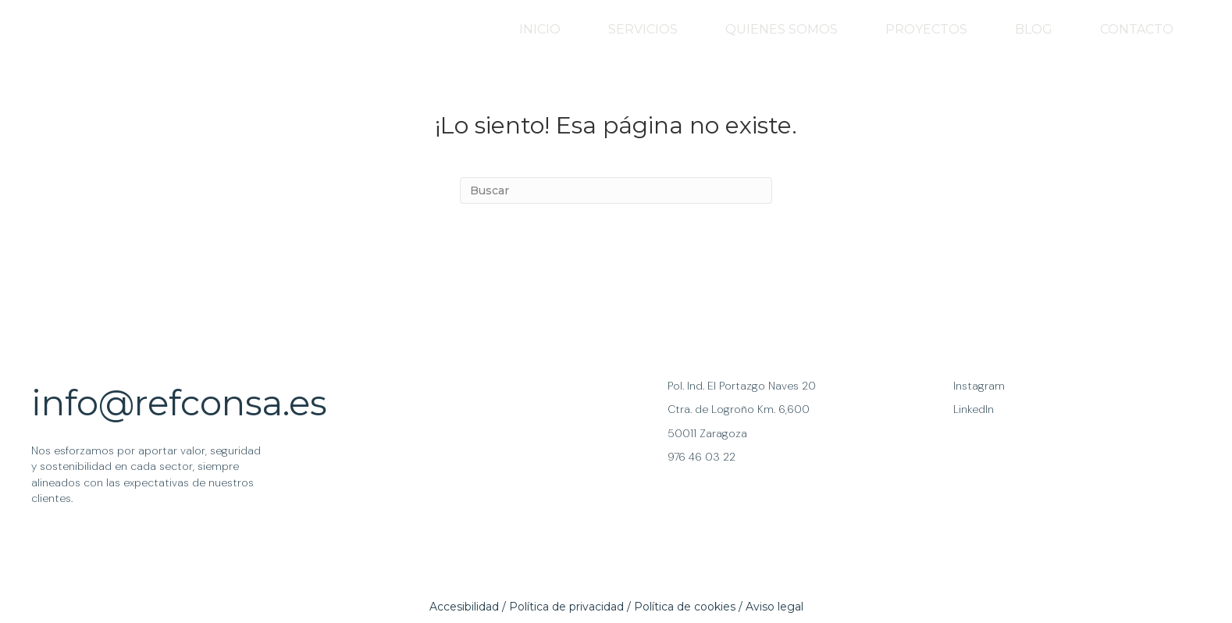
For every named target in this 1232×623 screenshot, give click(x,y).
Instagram (979, 386)
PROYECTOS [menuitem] (926, 29)
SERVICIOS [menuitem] (643, 29)
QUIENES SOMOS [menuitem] (781, 29)
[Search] (616, 190)
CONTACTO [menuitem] (1136, 29)
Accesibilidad (464, 607)
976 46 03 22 (701, 457)
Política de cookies (684, 607)
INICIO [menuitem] (540, 29)
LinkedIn (973, 409)
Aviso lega (773, 607)
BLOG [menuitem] (1033, 29)
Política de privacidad (566, 607)
